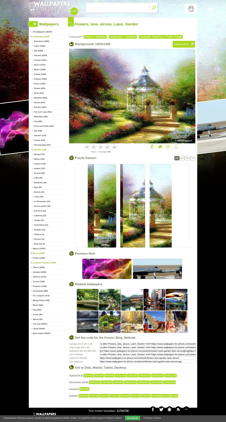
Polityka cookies (152, 417)
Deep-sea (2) (39, 244)
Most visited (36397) (42, 333)
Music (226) (38, 305)
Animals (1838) (39, 272)
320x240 (94, 395)
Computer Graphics (151, 36)
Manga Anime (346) (41, 300)
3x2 (182, 158)
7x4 (192, 158)
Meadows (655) (40, 98)
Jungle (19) (39, 220)
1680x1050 (143, 382)
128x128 (146, 395)
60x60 (174, 395)
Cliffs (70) (38, 178)
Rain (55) (38, 187)
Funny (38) (37, 314)
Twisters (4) (39, 234)
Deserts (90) (39, 173)
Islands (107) (39, 168)
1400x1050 (157, 375)
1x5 (177, 158)
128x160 (135, 395)
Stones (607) (39, 102)
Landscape (116, 36)
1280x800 (106, 382)
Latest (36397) (39, 329)
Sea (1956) (38, 51)
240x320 (104, 395)
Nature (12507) (39, 249)
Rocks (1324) (39, 84)
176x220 (114, 395)
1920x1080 (156, 382)
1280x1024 (144, 375)
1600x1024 (130, 382)
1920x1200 (169, 382)
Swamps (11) (39, 230)
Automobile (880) (40, 291)
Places (88, 36)
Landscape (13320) (41, 37)
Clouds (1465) (40, 74)
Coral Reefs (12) (41, 225)
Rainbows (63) (40, 183)
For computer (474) (41, 296)
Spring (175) (39, 154)
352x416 (83, 395)
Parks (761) (39, 93)
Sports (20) (37, 319)
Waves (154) (39, 159)
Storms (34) (39, 192)
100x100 (165, 395)
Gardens (131, 36)
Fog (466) (38, 121)
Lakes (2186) (39, 46)
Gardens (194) (40, 150)
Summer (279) (40, 135)
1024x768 (120, 375)
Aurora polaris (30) (42, 206)
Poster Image (174, 36)
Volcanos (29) (40, 211)
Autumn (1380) (40, 79)
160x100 (125, 395)
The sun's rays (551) (43, 112)
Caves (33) (38, 197)
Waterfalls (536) (41, 117)
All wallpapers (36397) (42, 32)
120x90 (156, 395)
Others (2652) (39, 267)
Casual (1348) (39, 281)
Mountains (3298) (41, 41)
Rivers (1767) (40, 65)
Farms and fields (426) (44, 126)
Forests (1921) (40, 60)
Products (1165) (40, 286)
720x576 (99, 375)
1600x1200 (170, 375)
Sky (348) (38, 131)
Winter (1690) (40, 69)
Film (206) (37, 310)
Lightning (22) (40, 216)
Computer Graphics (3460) (44, 263)
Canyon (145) (40, 164)
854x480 (84, 389)
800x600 (109, 375)
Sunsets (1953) (40, 55)
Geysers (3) (39, 239)
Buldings (101, 36)
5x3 (187, 158)
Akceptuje (132, 417)
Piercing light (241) (42, 145)
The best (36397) (40, 324)
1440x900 (118, 382)
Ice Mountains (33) (42, 201)
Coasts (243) (39, 140)
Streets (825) (39, 88)
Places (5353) (39, 253)
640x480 (88, 375)
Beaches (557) (40, 107)
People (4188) (39, 258)
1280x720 (94, 382)
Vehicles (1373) (39, 277)
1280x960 (132, 375)
